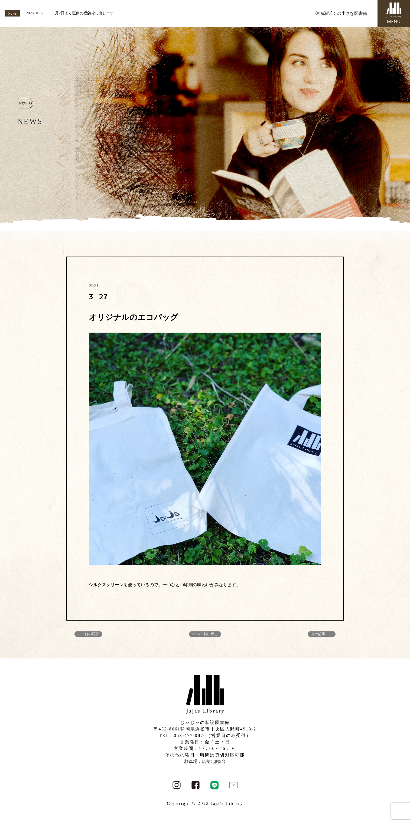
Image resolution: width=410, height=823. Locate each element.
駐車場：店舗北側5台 (205, 761)
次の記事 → (321, 634)
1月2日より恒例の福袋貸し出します (83, 13)
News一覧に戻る (205, 634)
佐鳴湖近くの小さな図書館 (341, 13)
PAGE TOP (396, 793)
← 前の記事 (88, 634)
